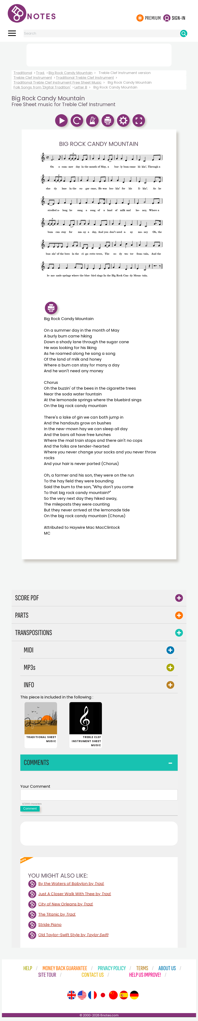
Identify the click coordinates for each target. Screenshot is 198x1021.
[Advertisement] (99, 54)
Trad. (40, 72)
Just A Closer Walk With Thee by (74, 895)
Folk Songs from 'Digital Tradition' (42, 87)
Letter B (80, 87)
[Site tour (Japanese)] (103, 996)
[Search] (183, 33)
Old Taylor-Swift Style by (73, 936)
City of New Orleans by (65, 905)
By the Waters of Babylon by (71, 885)
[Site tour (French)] (92, 996)
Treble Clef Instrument (33, 77)
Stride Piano (49, 926)
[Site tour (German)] (134, 996)
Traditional (23, 72)
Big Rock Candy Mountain (70, 72)
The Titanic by (57, 916)
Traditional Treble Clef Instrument (85, 77)
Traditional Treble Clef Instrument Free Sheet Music (58, 82)
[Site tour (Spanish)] (124, 996)
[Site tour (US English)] (82, 996)
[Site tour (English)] (71, 996)
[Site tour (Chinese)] (113, 996)
